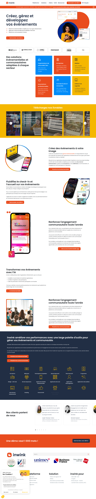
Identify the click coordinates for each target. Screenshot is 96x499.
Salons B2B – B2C (75, 476)
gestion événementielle (68, 153)
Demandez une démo (81, 441)
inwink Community (33, 482)
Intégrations (31, 484)
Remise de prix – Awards (77, 480)
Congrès (73, 478)
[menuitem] (86, 3)
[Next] (85, 123)
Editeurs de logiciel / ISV (55, 476)
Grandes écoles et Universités (57, 482)
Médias (51, 478)
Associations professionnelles (57, 480)
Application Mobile (33, 478)
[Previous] (11, 123)
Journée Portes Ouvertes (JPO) (78, 482)
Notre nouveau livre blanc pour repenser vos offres (66, 7)
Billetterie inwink (32, 480)
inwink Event (31, 476)
